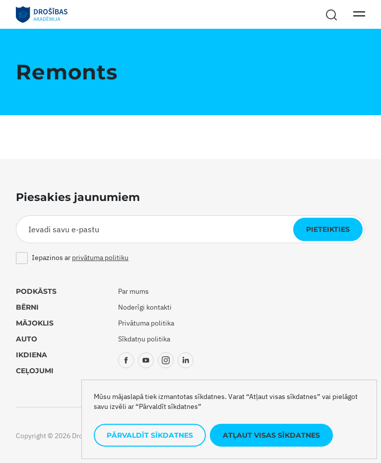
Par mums (133, 291)
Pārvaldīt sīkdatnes (150, 435)
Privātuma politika (146, 323)
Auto (26, 338)
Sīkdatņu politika (144, 338)
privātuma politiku (100, 257)
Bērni (27, 307)
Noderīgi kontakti (145, 307)
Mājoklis (35, 323)
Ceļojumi (35, 370)
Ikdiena (31, 354)
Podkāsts (36, 291)
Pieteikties (328, 229)
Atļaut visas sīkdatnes (271, 435)
